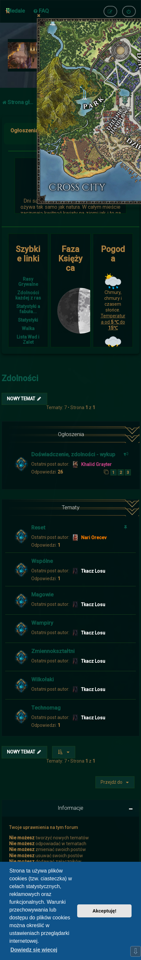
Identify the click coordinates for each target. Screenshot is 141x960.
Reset (38, 527)
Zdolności (20, 378)
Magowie (42, 594)
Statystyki (28, 320)
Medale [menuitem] (16, 10)
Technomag (46, 707)
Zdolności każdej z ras (28, 295)
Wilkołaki (42, 679)
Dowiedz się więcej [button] (33, 950)
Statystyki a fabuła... (28, 309)
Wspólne (42, 561)
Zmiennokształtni (53, 651)
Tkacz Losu (93, 571)
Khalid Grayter (96, 464)
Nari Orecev (93, 537)
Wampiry (42, 623)
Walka (28, 328)
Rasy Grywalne (28, 281)
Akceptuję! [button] (104, 910)
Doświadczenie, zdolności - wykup (73, 454)
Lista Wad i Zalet (28, 339)
